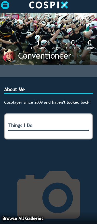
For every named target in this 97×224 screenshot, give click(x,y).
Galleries (73, 44)
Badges (56, 44)
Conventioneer (44, 55)
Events (89, 44)
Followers (38, 44)
